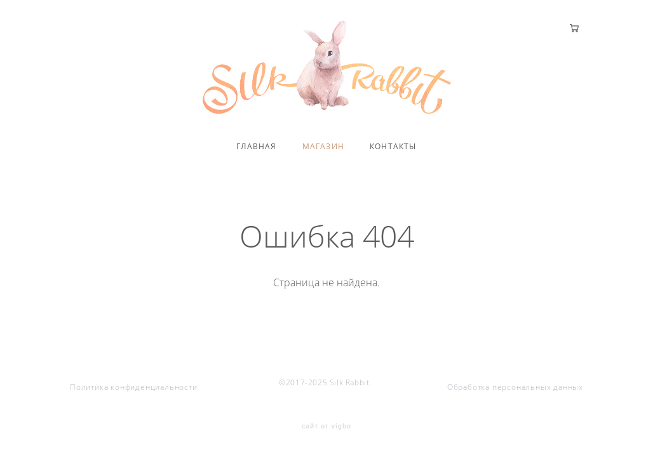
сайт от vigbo (326, 426)
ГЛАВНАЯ (256, 147)
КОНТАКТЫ (393, 147)
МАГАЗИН (323, 147)
